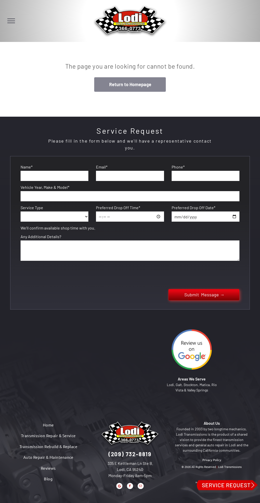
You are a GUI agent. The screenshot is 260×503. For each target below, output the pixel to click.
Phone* (178, 166)
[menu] (11, 20)
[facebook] (130, 486)
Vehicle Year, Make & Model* (45, 187)
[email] (141, 486)
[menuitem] (48, 425)
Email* (101, 166)
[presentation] (59, 274)
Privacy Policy (211, 460)
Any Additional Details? (41, 236)
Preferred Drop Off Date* (193, 207)
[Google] (119, 486)
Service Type (32, 207)
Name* (26, 166)
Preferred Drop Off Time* (118, 207)
